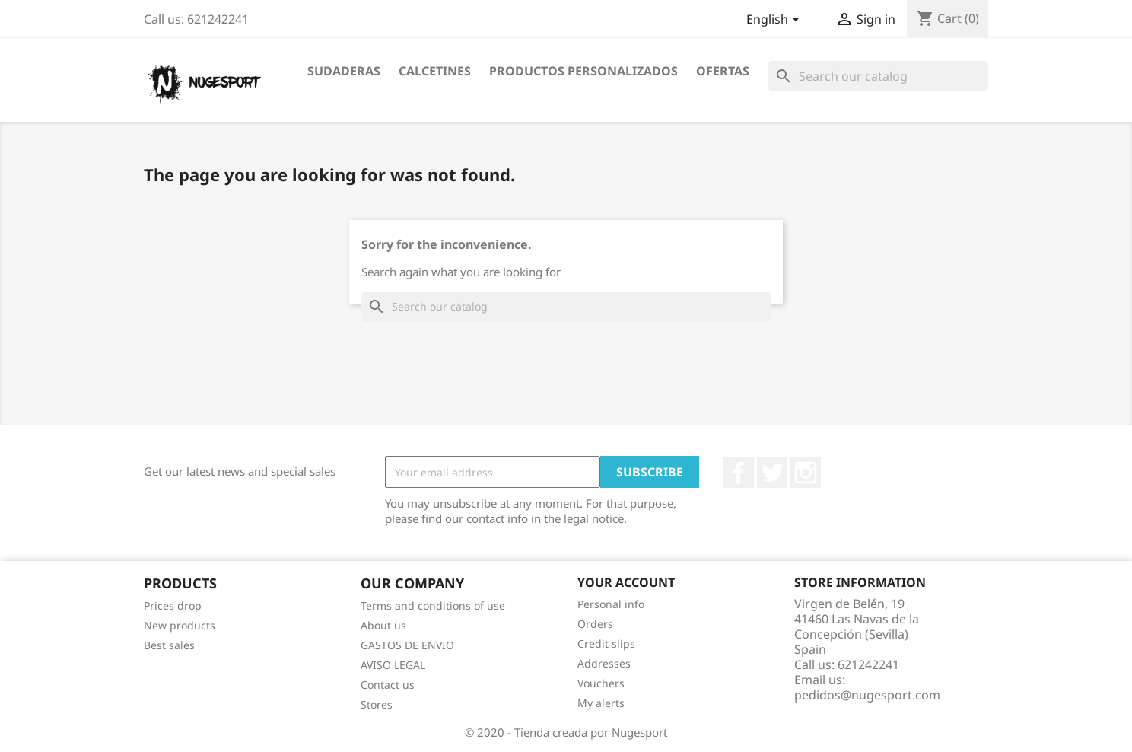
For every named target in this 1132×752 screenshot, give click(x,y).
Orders (595, 624)
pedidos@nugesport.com (867, 695)
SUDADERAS (343, 70)
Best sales (169, 645)
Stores (377, 704)
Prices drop (173, 605)
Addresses (604, 663)
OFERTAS (722, 70)
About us (383, 625)
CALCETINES (435, 70)
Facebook (738, 472)
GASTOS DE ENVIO (407, 645)
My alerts (601, 703)
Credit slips (606, 643)
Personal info (610, 604)
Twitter (772, 472)
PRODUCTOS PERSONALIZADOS (583, 70)
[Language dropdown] (775, 20)
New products (179, 625)
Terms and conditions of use (433, 605)
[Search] (878, 76)
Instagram (805, 472)
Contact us (388, 684)
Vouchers (601, 683)
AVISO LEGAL (393, 665)
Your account (626, 582)
